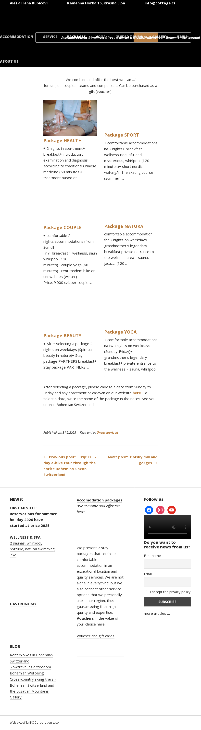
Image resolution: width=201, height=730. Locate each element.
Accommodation (16, 36)
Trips (182, 36)
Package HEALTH (62, 140)
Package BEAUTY (62, 335)
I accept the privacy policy (167, 592)
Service (50, 36)
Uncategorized (107, 432)
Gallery (159, 36)
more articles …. (157, 613)
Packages (76, 36)
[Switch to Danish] (174, 16)
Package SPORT (121, 135)
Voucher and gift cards (95, 635)
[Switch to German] (115, 16)
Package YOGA (120, 332)
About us (9, 61)
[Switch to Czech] (57, 16)
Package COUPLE (62, 227)
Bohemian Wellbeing (27, 673)
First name (152, 555)
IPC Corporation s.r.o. (44, 722)
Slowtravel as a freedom (30, 666)
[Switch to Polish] (145, 16)
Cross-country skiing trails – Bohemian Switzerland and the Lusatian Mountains (33, 685)
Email (148, 573)
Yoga (101, 36)
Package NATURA (123, 226)
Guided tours (128, 36)
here (137, 392)
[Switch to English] (86, 16)
